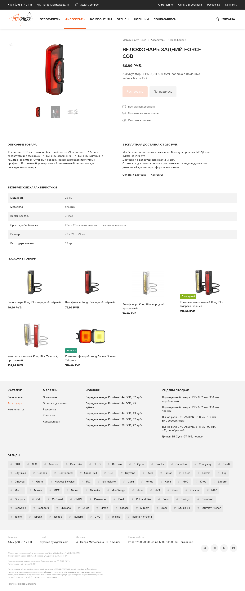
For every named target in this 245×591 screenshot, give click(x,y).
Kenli (165, 481)
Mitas (137, 490)
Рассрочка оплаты (139, 120)
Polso (163, 499)
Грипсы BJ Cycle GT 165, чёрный (182, 436)
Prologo (183, 499)
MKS (155, 490)
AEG (32, 464)
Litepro (220, 481)
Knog (201, 481)
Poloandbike (141, 499)
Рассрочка (213, 4)
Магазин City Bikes (134, 40)
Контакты (231, 4)
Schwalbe (18, 508)
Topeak (35, 516)
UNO (95, 516)
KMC (183, 481)
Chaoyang (202, 464)
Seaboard (41, 508)
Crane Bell (88, 473)
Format (204, 473)
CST (109, 473)
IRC (86, 481)
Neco (172, 490)
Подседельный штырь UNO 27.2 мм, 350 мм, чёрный (191, 409)
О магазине (165, 4)
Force (184, 473)
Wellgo (114, 516)
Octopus (17, 499)
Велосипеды (50, 19)
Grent (37, 481)
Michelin (93, 490)
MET (54, 490)
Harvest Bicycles (62, 481)
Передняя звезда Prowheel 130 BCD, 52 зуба (114, 419)
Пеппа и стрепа (139, 516)
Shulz (83, 508)
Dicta (147, 473)
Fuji (222, 473)
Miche (72, 490)
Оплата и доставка (190, 4)
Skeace (122, 508)
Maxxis (36, 490)
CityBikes (18, 473)
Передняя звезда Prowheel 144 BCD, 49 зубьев (111, 405)
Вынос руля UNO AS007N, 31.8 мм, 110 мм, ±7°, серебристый (189, 419)
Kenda (147, 481)
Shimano (63, 508)
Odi (36, 499)
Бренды (123, 19)
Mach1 (16, 490)
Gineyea (17, 481)
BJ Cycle (136, 464)
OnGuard (55, 499)
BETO (94, 464)
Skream (142, 508)
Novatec (192, 490)
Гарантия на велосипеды (143, 113)
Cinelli (224, 464)
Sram (161, 508)
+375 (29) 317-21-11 (20, 4)
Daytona (128, 473)
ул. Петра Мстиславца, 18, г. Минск (98, 542)
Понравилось (166, 19)
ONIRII (76, 499)
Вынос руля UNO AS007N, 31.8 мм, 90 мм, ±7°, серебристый (189, 429)
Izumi (128, 481)
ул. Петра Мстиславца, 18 (53, 4)
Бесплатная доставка (141, 106)
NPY (212, 490)
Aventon (51, 464)
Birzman (115, 464)
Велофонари (178, 40)
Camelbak (179, 464)
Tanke (16, 516)
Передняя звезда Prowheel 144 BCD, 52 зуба (114, 397)
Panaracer (98, 499)
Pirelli (119, 499)
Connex (40, 473)
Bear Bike (74, 464)
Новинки (141, 19)
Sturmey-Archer (209, 508)
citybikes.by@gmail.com (54, 542)
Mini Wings (116, 490)
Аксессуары (75, 19)
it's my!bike (107, 481)
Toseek (55, 516)
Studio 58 (182, 508)
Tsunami (76, 516)
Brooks (157, 464)
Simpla (102, 508)
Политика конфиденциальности (22, 584)
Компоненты (101, 19)
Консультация (51, 421)
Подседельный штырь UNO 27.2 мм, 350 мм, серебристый (191, 399)
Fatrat (166, 473)
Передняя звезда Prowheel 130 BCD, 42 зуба (114, 425)
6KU (15, 464)
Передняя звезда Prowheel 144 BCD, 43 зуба (114, 413)
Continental (63, 473)
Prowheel (205, 499)
